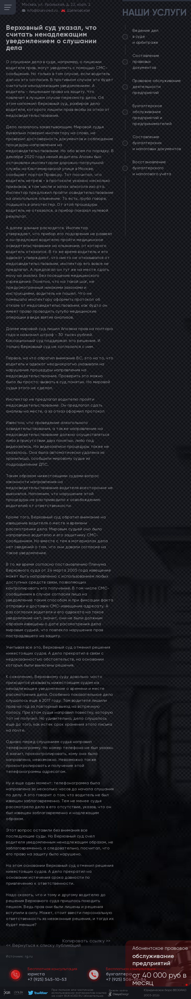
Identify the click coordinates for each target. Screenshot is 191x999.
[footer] (37, 993)
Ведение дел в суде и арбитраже (146, 36)
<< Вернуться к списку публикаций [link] (43, 945)
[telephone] (47, 979)
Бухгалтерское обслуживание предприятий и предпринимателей (152, 114)
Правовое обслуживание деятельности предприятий (157, 86)
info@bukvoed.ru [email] (42, 10)
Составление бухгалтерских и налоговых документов (157, 142)
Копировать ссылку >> (86, 941)
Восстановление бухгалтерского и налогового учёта (152, 168)
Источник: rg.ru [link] (19, 956)
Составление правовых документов (146, 61)
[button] (183, 985)
